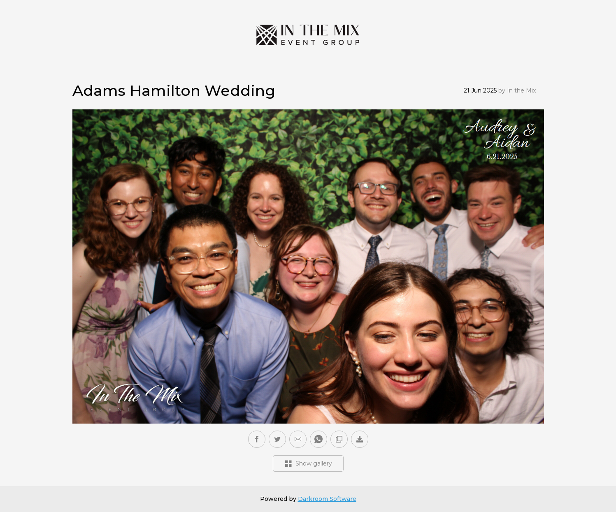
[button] (298, 439)
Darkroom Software (327, 499)
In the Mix (521, 90)
